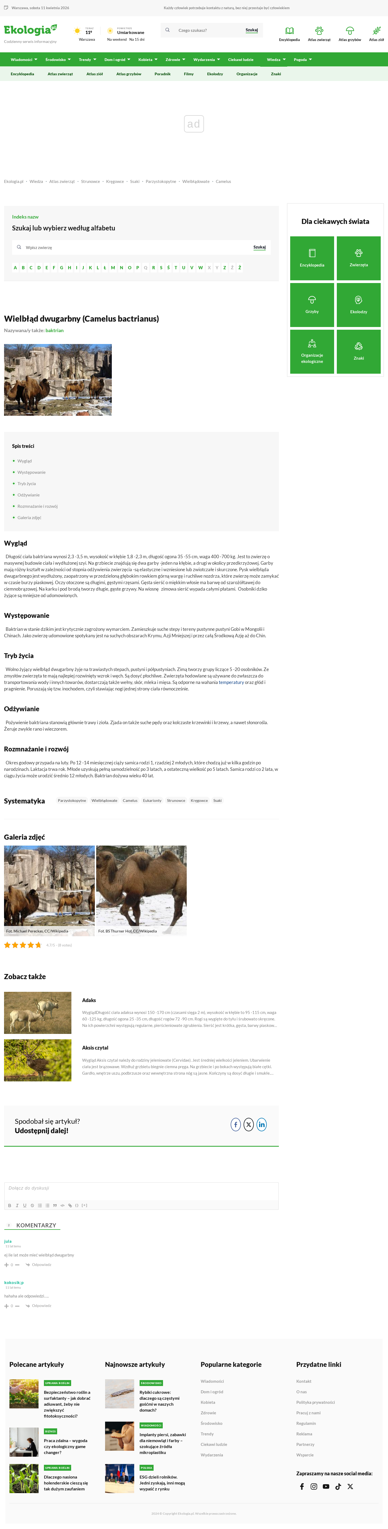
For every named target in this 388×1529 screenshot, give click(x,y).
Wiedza (36, 181)
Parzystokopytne (161, 181)
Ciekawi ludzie (214, 1444)
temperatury (231, 682)
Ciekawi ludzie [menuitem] (240, 59)
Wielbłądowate (196, 181)
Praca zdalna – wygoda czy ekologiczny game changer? (65, 1446)
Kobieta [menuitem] (145, 59)
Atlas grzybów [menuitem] (128, 73)
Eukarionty (152, 800)
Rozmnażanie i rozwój (38, 506)
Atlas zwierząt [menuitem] (60, 73)
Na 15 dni (136, 39)
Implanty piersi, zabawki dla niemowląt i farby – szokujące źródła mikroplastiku (163, 1443)
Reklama (304, 1434)
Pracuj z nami (308, 1413)
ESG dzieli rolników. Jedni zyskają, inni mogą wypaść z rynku (162, 1482)
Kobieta (208, 1402)
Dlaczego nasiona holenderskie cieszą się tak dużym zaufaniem (66, 1482)
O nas (301, 1392)
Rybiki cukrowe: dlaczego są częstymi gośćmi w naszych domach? (159, 1401)
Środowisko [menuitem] (56, 59)
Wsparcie (305, 1455)
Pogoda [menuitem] (299, 59)
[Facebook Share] (236, 1124)
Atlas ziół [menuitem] (94, 73)
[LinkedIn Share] (262, 1124)
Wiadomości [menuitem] (21, 59)
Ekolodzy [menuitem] (215, 73)
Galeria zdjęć (29, 517)
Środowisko (212, 1423)
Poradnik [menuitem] (163, 73)
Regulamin (306, 1423)
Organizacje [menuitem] (247, 73)
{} (77, 1205)
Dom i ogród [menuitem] (114, 59)
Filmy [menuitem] (189, 73)
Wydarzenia (212, 1455)
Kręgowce (115, 181)
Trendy (207, 1434)
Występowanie (32, 472)
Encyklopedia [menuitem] (22, 73)
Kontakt (303, 1381)
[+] (85, 1205)
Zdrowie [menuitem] (172, 59)
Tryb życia (27, 483)
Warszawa (20, 8)
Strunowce (90, 181)
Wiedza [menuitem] (273, 59)
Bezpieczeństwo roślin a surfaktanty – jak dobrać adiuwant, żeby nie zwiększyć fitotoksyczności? (67, 1404)
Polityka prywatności (315, 1402)
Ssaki (135, 181)
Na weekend (117, 39)
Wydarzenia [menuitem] (204, 59)
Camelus (223, 181)
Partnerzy (305, 1444)
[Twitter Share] (249, 1124)
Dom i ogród (212, 1392)
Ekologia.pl (13, 181)
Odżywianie (29, 494)
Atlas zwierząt (62, 181)
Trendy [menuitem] (85, 59)
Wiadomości (212, 1381)
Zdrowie (208, 1413)
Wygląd (25, 460)
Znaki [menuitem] (276, 73)
